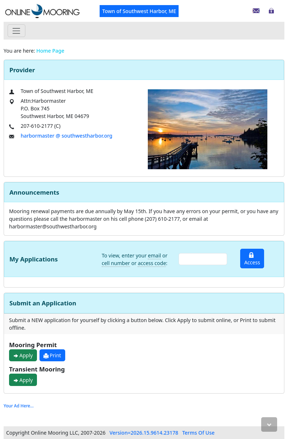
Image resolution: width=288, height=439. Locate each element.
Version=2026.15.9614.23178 (143, 432)
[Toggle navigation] (16, 30)
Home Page (50, 50)
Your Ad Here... (19, 405)
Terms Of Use (198, 432)
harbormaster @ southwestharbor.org (66, 135)
